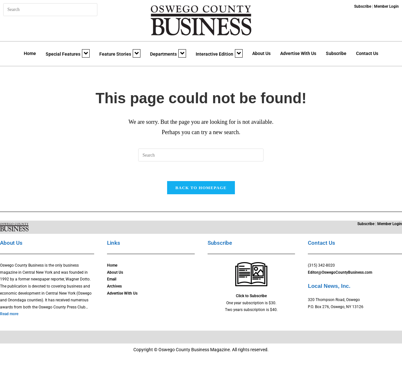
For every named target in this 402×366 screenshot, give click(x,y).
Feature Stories (119, 53)
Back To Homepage (201, 187)
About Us (261, 53)
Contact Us (367, 53)
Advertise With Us (298, 53)
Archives (114, 286)
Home (30, 53)
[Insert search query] (50, 9)
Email (111, 279)
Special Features (68, 53)
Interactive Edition (219, 53)
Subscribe (336, 53)
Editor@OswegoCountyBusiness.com (340, 272)
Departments (168, 53)
